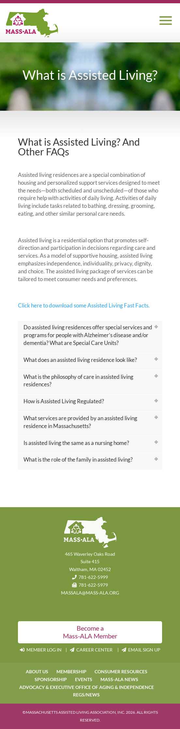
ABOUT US (37, 671)
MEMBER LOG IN (41, 649)
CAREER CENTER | (96, 649)
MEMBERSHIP (71, 671)
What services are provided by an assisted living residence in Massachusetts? (80, 422)
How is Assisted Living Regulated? (63, 401)
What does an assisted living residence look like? (80, 359)
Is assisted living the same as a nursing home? (76, 442)
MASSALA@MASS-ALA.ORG (90, 592)
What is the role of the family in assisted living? (78, 459)
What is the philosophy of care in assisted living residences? (78, 380)
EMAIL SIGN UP (141, 649)
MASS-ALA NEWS (119, 679)
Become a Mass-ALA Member (90, 632)
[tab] (90, 337)
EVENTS (83, 679)
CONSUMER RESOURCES (121, 671)
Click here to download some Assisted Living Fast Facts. (84, 305)
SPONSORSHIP (51, 679)
